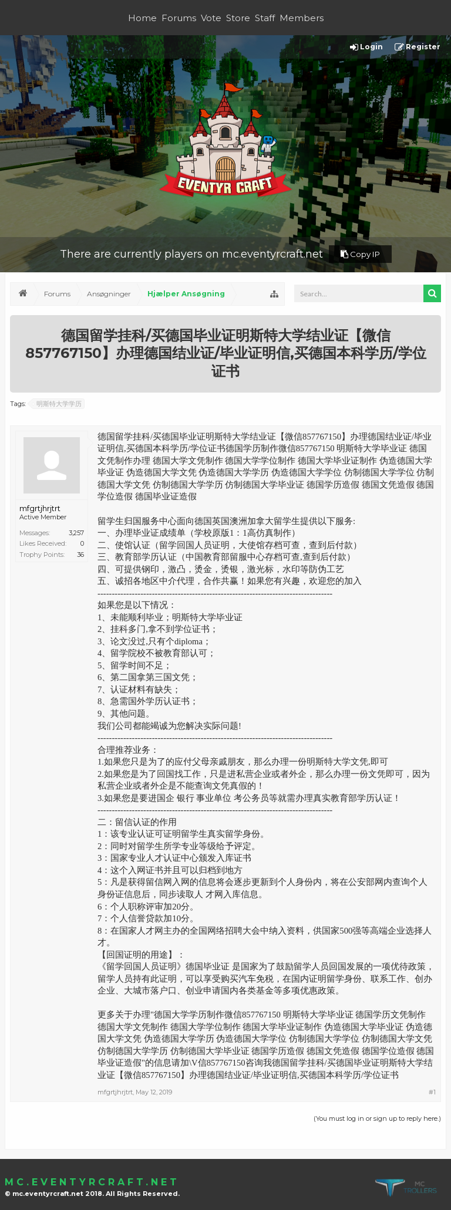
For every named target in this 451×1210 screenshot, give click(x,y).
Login (366, 47)
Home (142, 17)
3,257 (76, 533)
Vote (211, 17)
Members (302, 17)
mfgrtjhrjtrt (39, 508)
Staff (265, 17)
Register (417, 47)
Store (238, 17)
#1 (432, 1092)
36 (80, 554)
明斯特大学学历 (57, 403)
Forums (178, 17)
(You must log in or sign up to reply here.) (377, 1118)
